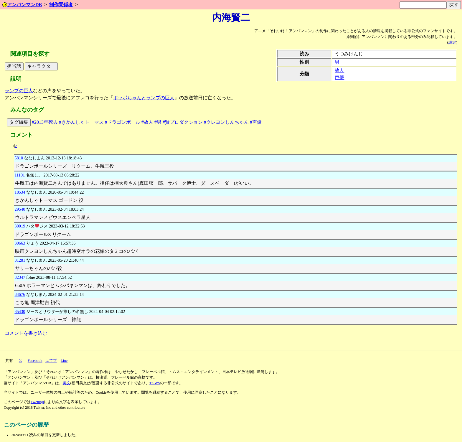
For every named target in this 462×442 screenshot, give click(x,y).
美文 (66, 383)
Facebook (35, 361)
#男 (157, 122)
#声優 (256, 122)
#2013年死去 (45, 122)
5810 (18, 158)
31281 (19, 260)
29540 (19, 209)
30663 (19, 243)
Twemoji (37, 402)
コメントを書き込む (26, 333)
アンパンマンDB (22, 4)
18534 (19, 192)
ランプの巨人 (19, 90)
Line (64, 361)
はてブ (51, 361)
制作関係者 (61, 4)
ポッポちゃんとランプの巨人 (143, 97)
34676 (19, 294)
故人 (339, 70)
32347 (19, 277)
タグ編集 (18, 122)
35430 (19, 311)
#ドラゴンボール (122, 122)
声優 (339, 77)
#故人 (147, 122)
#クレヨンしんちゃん (226, 122)
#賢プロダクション (183, 122)
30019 (19, 226)
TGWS (154, 383)
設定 (452, 42)
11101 (19, 175)
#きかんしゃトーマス (81, 122)
